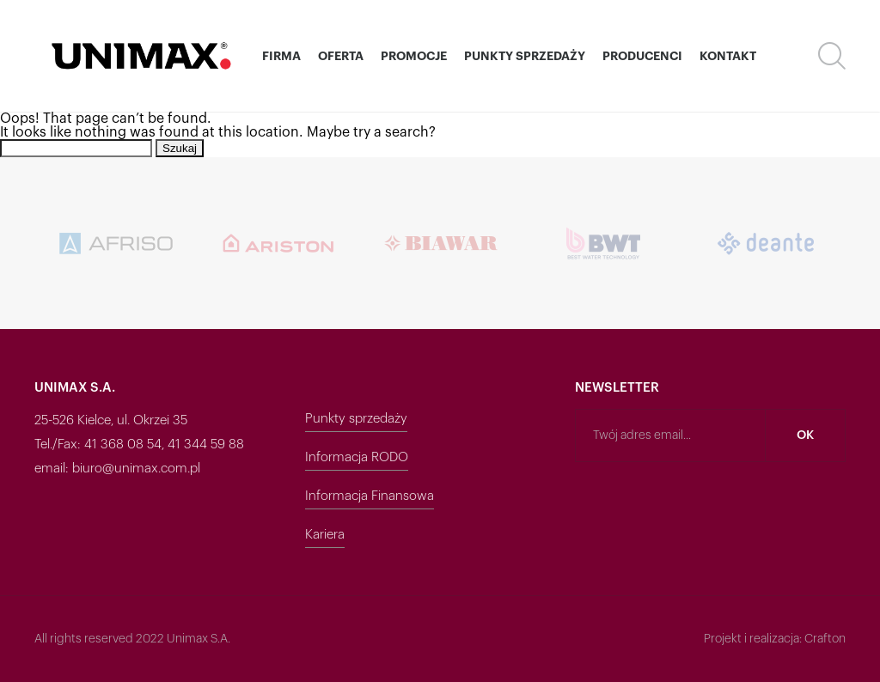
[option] (115, 243)
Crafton (825, 639)
